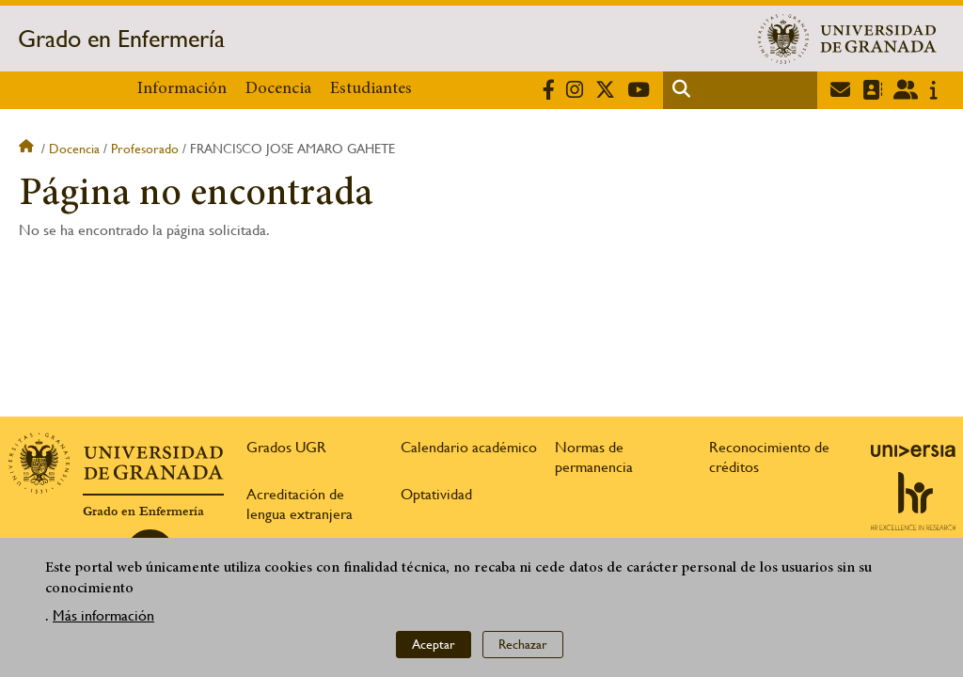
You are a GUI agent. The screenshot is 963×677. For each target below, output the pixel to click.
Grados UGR (286, 447)
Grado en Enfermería (121, 38)
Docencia (278, 89)
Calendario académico (469, 447)
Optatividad (436, 494)
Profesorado (145, 148)
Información (182, 89)
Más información (103, 619)
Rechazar (522, 648)
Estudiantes (371, 89)
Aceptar (433, 648)
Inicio (28, 148)
